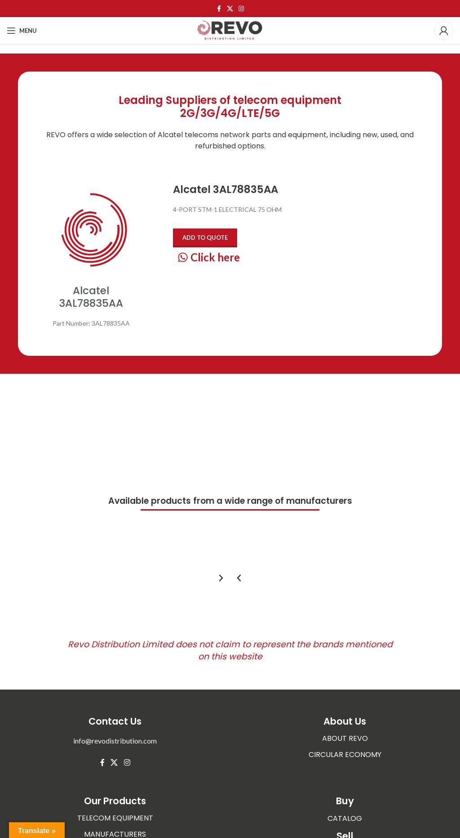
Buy (345, 800)
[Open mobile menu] (21, 31)
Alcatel (170, 135)
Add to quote (205, 237)
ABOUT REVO (345, 738)
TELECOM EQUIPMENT (115, 818)
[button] (238, 578)
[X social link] (230, 9)
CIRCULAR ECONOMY (345, 754)
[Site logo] (230, 30)
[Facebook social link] (218, 9)
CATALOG (344, 818)
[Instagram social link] (241, 9)
